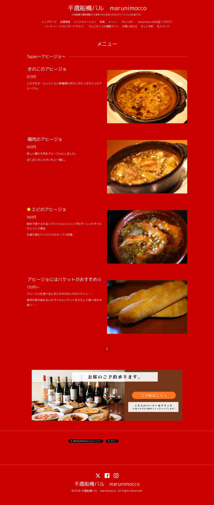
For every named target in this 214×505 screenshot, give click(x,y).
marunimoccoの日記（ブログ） (155, 22)
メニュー (113, 22)
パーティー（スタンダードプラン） (65, 26)
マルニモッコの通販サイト (104, 26)
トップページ (49, 22)
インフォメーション (85, 22)
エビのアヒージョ (49, 209)
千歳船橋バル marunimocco (107, 8)
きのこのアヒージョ (47, 69)
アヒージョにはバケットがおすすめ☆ (64, 279)
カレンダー (128, 22)
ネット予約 (147, 26)
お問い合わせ (129, 26)
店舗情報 (65, 22)
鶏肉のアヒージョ (45, 139)
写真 (102, 22)
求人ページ (163, 26)
